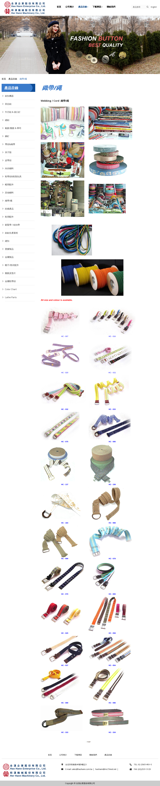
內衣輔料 (9, 168)
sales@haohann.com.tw (82, 769)
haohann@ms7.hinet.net (105, 769)
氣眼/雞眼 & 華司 (13, 128)
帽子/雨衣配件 (12, 265)
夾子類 (8, 152)
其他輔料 (9, 192)
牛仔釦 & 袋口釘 (12, 112)
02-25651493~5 (145, 764)
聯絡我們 (111, 6)
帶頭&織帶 (10, 144)
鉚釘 (7, 136)
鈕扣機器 (9, 95)
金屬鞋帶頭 (10, 281)
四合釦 (8, 103)
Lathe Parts (11, 297)
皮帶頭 (8, 160)
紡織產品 (9, 208)
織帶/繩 (23, 78)
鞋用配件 (9, 216)
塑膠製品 (9, 248)
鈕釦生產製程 (11, 232)
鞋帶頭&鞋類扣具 (13, 176)
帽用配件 (9, 184)
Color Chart (11, 289)
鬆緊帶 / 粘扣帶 (12, 224)
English (154, 7)
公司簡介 (69, 6)
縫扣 (7, 240)
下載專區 (97, 6)
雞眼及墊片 (10, 273)
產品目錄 (83, 6)
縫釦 (7, 120)
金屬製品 (9, 257)
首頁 (59, 6)
